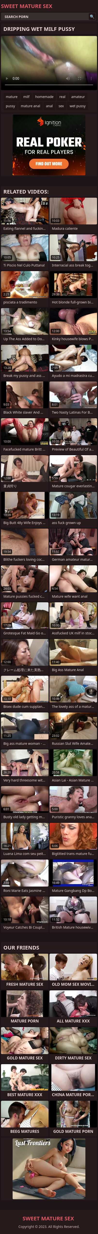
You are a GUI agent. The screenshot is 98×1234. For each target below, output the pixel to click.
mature (11, 96)
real (62, 96)
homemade (44, 96)
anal (49, 106)
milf (26, 96)
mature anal (30, 106)
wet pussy (77, 106)
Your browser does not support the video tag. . (49, 63)
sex (61, 106)
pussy (10, 106)
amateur (78, 96)
